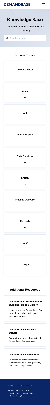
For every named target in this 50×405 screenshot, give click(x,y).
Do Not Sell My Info (17, 396)
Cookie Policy (15, 393)
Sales (25, 243)
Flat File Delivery (25, 199)
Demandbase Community (24, 354)
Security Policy (28, 393)
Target (25, 264)
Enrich (25, 177)
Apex (25, 91)
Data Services (25, 156)
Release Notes (25, 69)
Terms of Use (26, 390)
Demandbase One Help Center (22, 331)
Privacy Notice (13, 390)
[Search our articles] (25, 38)
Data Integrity (25, 134)
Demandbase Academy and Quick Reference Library (25, 303)
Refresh (25, 221)
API (25, 112)
